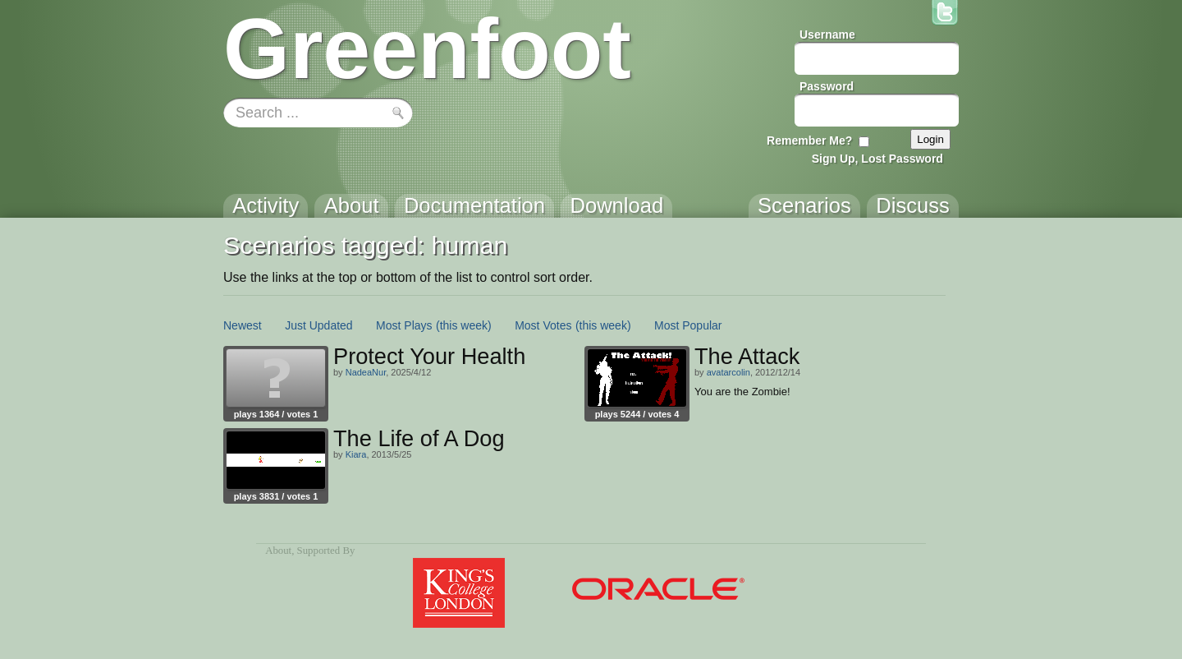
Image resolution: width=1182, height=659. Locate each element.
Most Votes (543, 325)
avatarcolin (728, 372)
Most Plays (404, 325)
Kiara (356, 454)
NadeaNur (366, 372)
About (278, 550)
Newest (242, 325)
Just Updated (319, 325)
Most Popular (688, 325)
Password (826, 86)
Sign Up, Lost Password (877, 158)
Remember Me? (809, 140)
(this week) (464, 325)
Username (827, 34)
